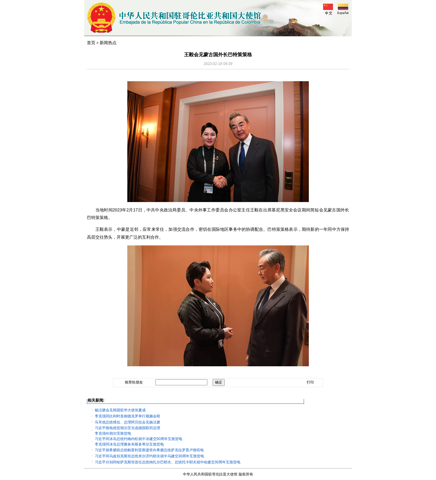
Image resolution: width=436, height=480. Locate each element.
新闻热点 (108, 42)
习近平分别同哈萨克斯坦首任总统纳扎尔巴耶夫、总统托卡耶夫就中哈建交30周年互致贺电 (167, 462)
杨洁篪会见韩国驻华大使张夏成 (120, 410)
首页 (91, 42)
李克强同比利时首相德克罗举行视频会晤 (127, 416)
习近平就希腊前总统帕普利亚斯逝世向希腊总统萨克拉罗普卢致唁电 (149, 450)
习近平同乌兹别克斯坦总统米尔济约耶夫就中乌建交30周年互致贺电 (149, 456)
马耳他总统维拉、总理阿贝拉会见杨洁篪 (127, 422)
